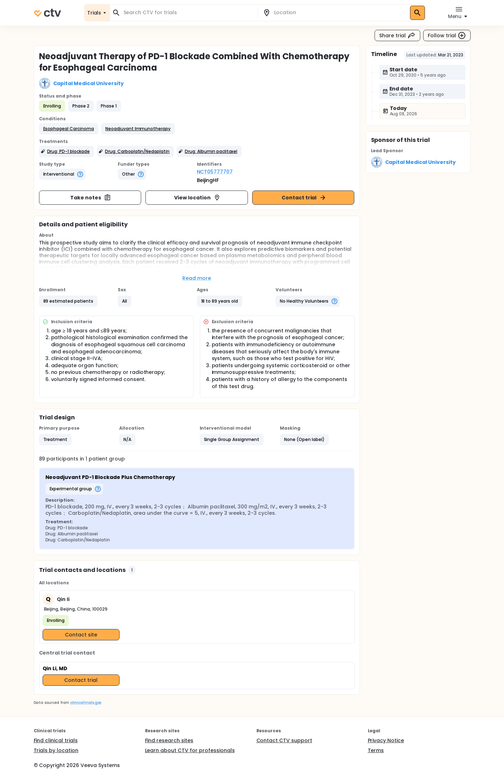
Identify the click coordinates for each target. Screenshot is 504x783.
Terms (376, 750)
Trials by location (56, 750)
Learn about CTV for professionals (190, 750)
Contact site (81, 634)
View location (197, 197)
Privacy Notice (386, 740)
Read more (196, 278)
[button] (68, 128)
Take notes (90, 197)
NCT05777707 (215, 172)
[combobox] (188, 12)
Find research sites (169, 740)
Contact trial (304, 197)
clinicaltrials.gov (85, 702)
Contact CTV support (284, 740)
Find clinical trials (56, 740)
